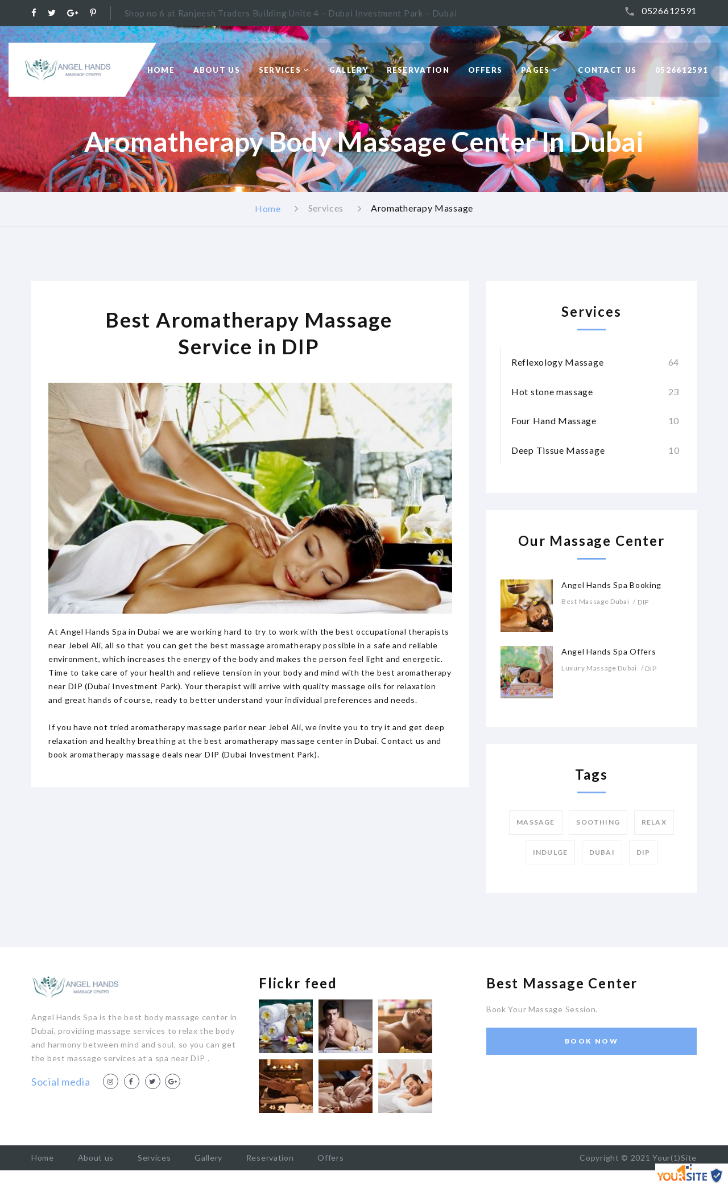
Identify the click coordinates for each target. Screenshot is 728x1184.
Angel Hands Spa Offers (608, 651)
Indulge (550, 852)
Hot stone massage (552, 391)
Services (280, 69)
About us (96, 1157)
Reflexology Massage (557, 362)
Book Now (591, 1041)
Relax (654, 822)
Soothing (598, 822)
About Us (216, 69)
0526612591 (669, 10)
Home (161, 69)
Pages (535, 69)
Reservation (418, 69)
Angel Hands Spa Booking (611, 585)
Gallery (348, 69)
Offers (485, 69)
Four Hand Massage (554, 420)
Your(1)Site (674, 1157)
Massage (535, 822)
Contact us (607, 69)
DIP (643, 852)
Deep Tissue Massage (558, 450)
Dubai (602, 852)
